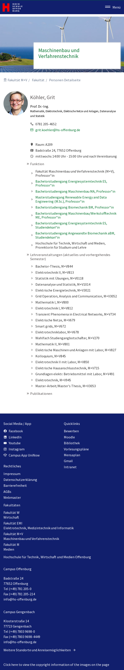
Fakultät (38, 80)
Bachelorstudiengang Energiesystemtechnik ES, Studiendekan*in (71, 225)
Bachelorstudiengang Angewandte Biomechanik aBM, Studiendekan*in (75, 235)
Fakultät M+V (17, 80)
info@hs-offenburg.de (19, 599)
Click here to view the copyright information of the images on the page (56, 664)
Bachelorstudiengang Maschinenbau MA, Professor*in (75, 191)
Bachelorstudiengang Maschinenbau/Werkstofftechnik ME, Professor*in (75, 215)
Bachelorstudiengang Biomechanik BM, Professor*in (74, 207)
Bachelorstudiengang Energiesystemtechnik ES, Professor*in (71, 183)
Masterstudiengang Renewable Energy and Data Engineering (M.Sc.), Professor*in (71, 199)
